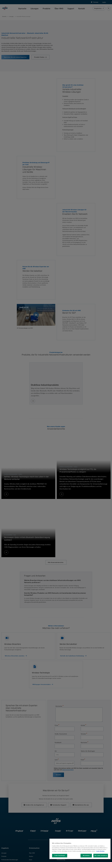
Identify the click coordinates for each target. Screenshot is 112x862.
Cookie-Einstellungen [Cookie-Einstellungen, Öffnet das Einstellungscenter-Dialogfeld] (59, 855)
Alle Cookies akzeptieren (100, 855)
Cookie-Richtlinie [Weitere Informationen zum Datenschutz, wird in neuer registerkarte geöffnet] (100, 851)
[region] (80, 849)
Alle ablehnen (86, 855)
